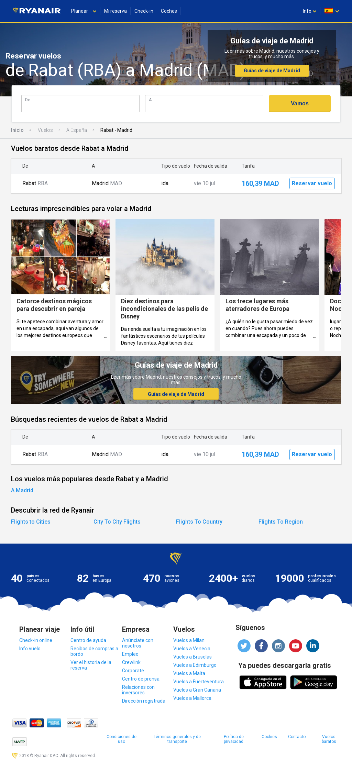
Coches (169, 11)
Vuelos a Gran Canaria (197, 690)
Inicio (17, 130)
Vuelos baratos (329, 739)
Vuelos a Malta (189, 673)
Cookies (269, 736)
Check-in (143, 11)
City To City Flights (117, 521)
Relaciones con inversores (138, 689)
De (27, 99)
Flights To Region (280, 521)
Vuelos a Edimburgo (195, 665)
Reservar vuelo (312, 183)
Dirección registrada (143, 701)
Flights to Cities (31, 521)
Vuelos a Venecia (191, 648)
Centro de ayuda (88, 640)
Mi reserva (115, 11)
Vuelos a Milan (189, 640)
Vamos (300, 103)
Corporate (133, 670)
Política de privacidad (234, 739)
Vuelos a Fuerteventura (198, 681)
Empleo (130, 654)
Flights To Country (199, 521)
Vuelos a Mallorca (192, 698)
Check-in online (35, 640)
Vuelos (45, 130)
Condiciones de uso (121, 739)
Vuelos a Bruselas (192, 657)
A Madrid (22, 490)
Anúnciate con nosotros (137, 643)
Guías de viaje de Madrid (272, 70)
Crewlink (131, 662)
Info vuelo (30, 648)
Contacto (297, 736)
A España (76, 130)
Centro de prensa (141, 679)
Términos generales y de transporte (177, 739)
